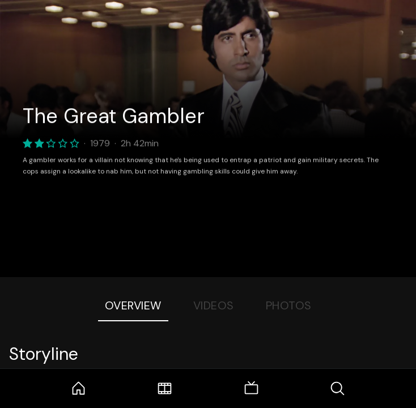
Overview (133, 305)
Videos (213, 305)
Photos (289, 305)
